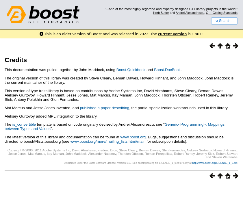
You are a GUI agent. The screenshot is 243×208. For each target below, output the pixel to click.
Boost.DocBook (167, 70)
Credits (16, 60)
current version (172, 33)
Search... (224, 21)
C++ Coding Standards (222, 12)
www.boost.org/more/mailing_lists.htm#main (108, 141)
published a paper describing (104, 108)
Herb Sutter (161, 12)
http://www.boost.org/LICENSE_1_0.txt (214, 162)
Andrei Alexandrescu (190, 12)
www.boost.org (133, 137)
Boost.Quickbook (131, 70)
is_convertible (24, 124)
